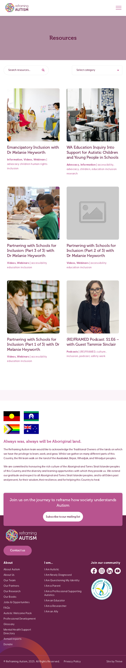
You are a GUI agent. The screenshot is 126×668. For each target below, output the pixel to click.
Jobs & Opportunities (17, 602)
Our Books (10, 597)
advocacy (13, 164)
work (102, 356)
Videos (28, 160)
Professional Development (20, 619)
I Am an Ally (51, 611)
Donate (8, 644)
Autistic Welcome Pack (18, 613)
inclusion (13, 168)
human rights (39, 164)
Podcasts (72, 352)
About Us (9, 575)
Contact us (17, 550)
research (72, 173)
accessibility (105, 165)
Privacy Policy (72, 661)
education (98, 169)
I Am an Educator (54, 600)
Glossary (9, 624)
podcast (84, 356)
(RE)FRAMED (88, 352)
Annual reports (12, 639)
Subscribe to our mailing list (63, 516)
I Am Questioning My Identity (61, 580)
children (25, 164)
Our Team (10, 580)
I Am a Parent (52, 586)
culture (101, 352)
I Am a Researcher (55, 606)
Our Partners (11, 586)
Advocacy (73, 165)
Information (14, 160)
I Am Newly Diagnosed (58, 575)
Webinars (39, 160)
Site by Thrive (114, 661)
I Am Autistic (51, 569)
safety (95, 356)
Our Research (12, 591)
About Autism (12, 569)
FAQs (7, 608)
